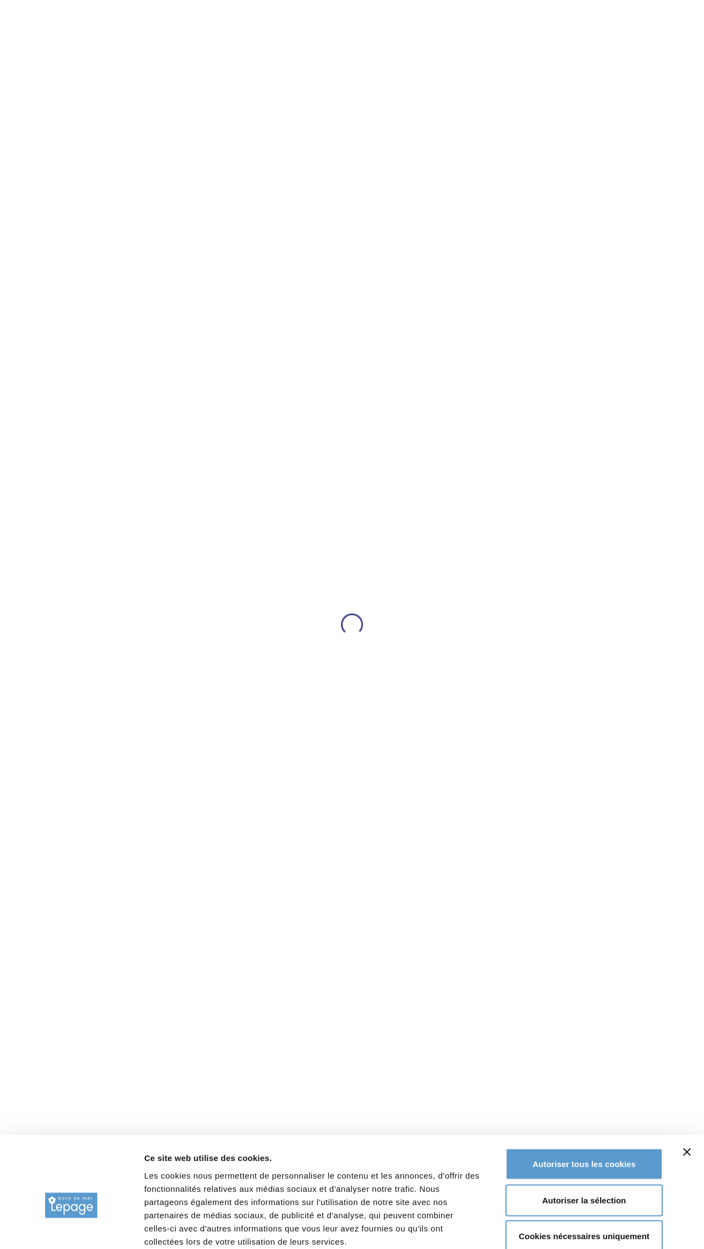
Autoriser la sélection (584, 1141)
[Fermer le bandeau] (687, 1093)
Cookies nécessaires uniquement (584, 1176)
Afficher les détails (606, 1227)
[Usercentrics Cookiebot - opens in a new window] (71, 1227)
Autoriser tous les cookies (584, 1104)
